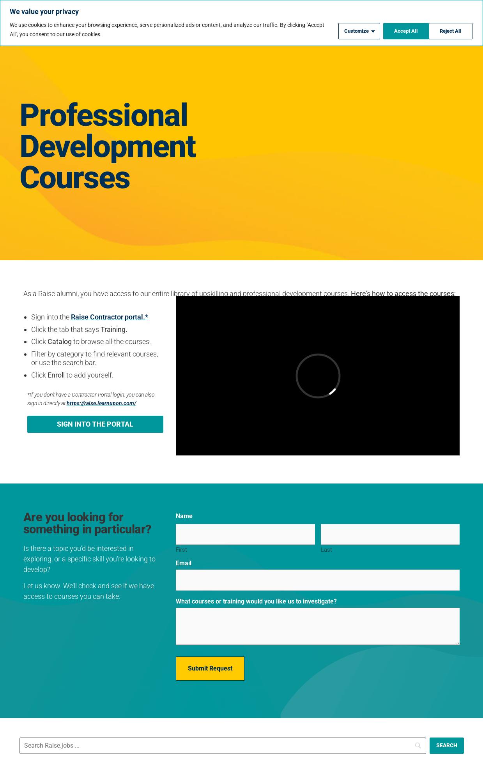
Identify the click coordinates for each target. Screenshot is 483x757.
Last (326, 547)
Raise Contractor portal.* (109, 317)
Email (195, 561)
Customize (350, 29)
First (181, 547)
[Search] (222, 739)
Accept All (449, 29)
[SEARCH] (447, 739)
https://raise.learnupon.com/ (101, 403)
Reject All (400, 29)
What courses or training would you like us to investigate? (256, 597)
